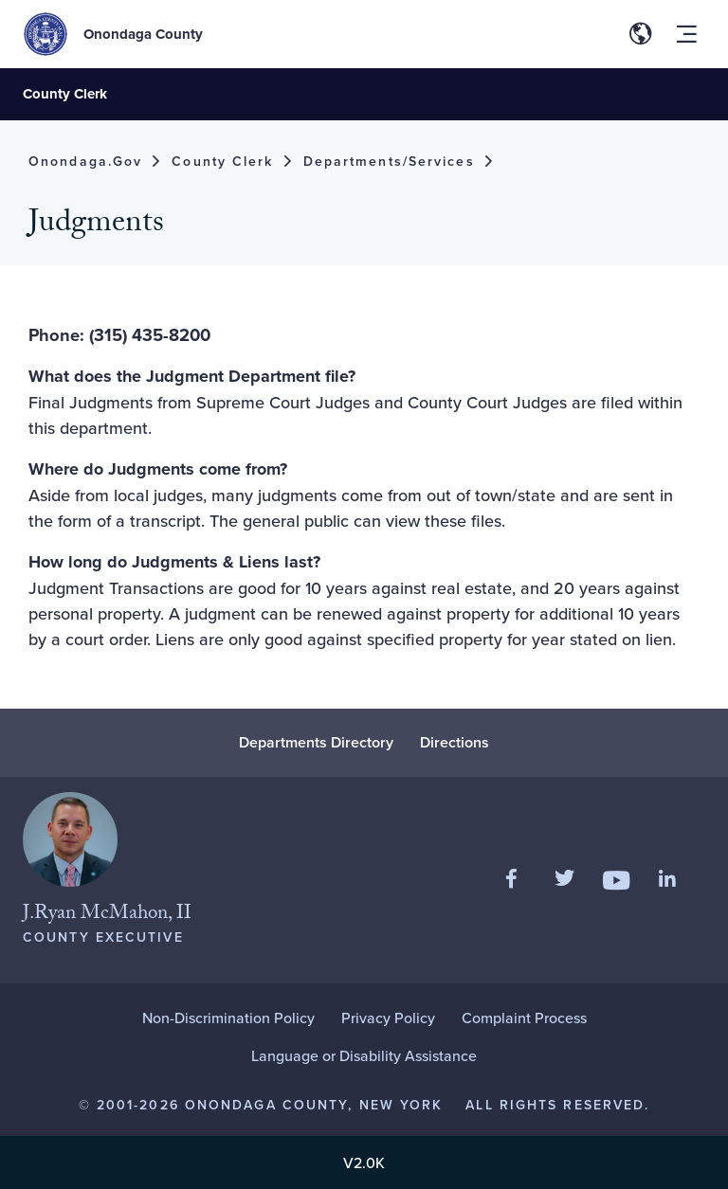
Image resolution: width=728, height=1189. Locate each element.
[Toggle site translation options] (641, 34)
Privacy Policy (388, 1017)
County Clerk (65, 93)
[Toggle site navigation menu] (686, 34)
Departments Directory (316, 742)
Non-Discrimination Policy (228, 1017)
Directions (454, 742)
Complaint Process (524, 1017)
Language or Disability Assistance (364, 1055)
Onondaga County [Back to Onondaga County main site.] (143, 34)
